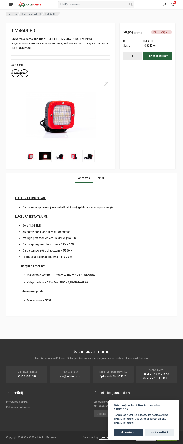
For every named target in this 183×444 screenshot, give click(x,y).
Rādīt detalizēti (159, 432)
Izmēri (101, 178)
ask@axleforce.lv (70, 376)
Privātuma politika (17, 401)
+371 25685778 (27, 376)
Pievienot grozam (157, 55)
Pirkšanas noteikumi (18, 407)
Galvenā (12, 14)
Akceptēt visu (128, 432)
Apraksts (84, 178)
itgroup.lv (105, 437)
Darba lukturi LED (31, 14)
